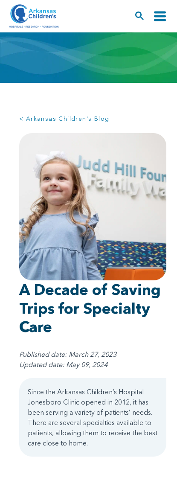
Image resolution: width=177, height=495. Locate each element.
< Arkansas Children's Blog (64, 118)
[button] (139, 16)
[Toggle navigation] (160, 16)
